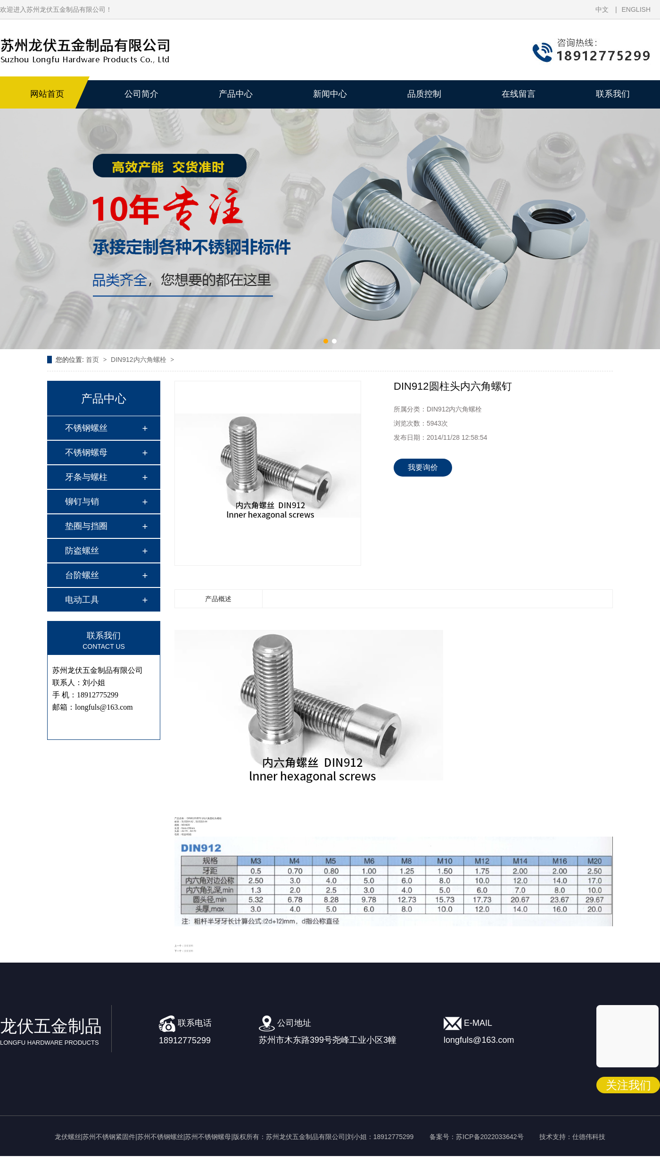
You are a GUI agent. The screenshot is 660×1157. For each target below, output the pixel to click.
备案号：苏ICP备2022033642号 (476, 1136)
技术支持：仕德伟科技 (572, 1136)
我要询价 (423, 467)
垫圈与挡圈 (86, 526)
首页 (93, 359)
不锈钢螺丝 (86, 428)
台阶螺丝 (82, 575)
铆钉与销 (82, 501)
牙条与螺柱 (86, 477)
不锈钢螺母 (86, 452)
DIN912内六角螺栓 (139, 359)
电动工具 (82, 599)
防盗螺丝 (82, 550)
